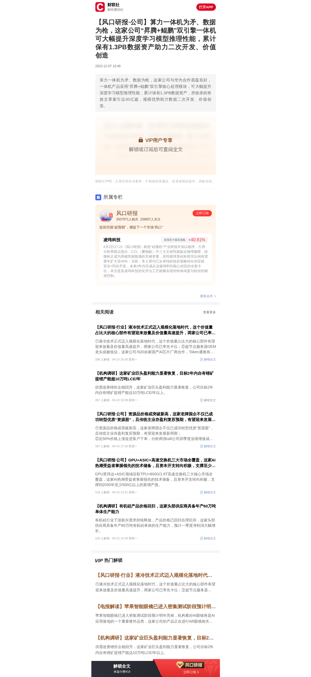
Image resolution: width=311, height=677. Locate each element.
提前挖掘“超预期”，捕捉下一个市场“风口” (131, 227)
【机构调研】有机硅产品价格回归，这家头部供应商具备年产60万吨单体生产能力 (155, 509)
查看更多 (209, 312)
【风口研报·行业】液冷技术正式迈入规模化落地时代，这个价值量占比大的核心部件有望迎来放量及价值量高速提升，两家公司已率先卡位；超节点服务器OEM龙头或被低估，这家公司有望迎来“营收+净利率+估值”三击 (155, 330)
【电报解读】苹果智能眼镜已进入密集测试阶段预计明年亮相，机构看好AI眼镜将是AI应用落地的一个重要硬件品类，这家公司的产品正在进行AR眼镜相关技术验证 (155, 606)
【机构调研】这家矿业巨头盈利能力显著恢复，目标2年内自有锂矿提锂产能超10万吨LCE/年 (154, 376)
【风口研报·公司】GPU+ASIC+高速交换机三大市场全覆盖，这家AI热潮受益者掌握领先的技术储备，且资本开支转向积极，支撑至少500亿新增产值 (155, 463)
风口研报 (127, 213)
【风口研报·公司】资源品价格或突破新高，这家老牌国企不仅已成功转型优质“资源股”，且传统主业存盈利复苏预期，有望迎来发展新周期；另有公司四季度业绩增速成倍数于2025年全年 (155, 417)
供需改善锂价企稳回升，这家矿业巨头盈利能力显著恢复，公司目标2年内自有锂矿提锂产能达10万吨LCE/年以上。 (154, 650)
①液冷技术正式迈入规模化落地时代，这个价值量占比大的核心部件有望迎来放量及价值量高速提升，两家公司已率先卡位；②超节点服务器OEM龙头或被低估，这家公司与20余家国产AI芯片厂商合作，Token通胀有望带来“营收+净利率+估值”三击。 (155, 587)
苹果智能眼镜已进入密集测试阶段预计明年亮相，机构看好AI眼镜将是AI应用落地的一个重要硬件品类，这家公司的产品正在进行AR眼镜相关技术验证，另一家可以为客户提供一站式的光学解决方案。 (155, 618)
